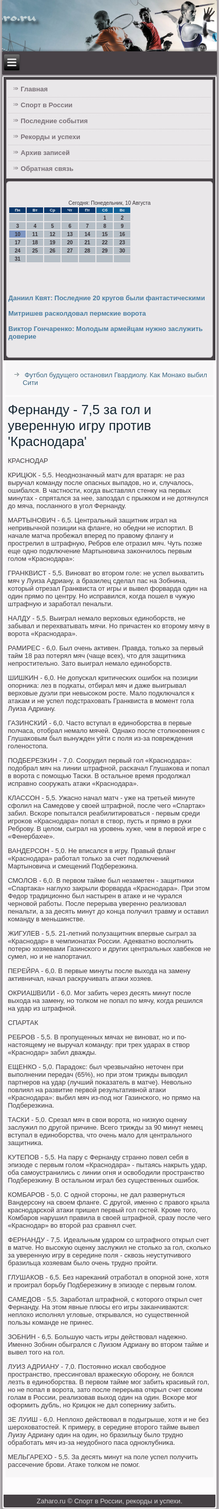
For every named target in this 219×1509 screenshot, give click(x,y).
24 (18, 251)
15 (105, 234)
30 (122, 251)
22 (105, 242)
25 (35, 251)
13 (70, 234)
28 (87, 251)
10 (18, 234)
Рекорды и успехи (50, 137)
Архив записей (45, 153)
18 (35, 242)
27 (70, 251)
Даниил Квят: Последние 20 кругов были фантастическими (106, 298)
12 (52, 234)
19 (52, 242)
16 (122, 234)
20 (70, 242)
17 (18, 242)
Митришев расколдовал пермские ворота (77, 313)
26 (52, 251)
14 (87, 234)
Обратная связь (47, 168)
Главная (34, 89)
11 (35, 234)
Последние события (54, 121)
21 (87, 242)
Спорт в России (46, 105)
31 (18, 259)
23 (122, 242)
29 (105, 251)
